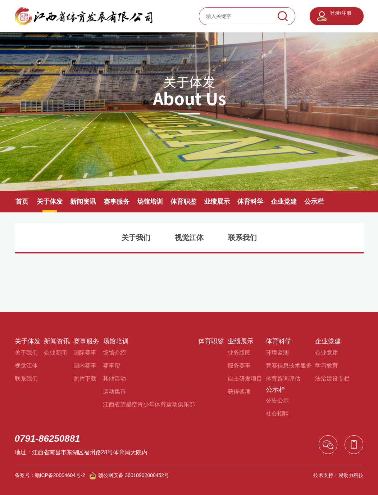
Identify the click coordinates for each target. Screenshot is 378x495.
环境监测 (277, 353)
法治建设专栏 (332, 378)
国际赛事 (84, 353)
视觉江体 (189, 238)
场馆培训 (150, 201)
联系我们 (242, 238)
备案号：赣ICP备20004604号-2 (50, 475)
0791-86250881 (47, 438)
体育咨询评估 (283, 378)
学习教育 (326, 366)
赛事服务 (116, 201)
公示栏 (314, 201)
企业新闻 (55, 353)
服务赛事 (239, 366)
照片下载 (84, 378)
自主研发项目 (245, 378)
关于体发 (50, 201)
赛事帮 (111, 366)
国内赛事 (84, 366)
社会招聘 (277, 413)
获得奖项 (239, 391)
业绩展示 (217, 201)
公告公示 (277, 400)
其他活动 (114, 378)
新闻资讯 (83, 201)
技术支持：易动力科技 (338, 475)
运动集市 (114, 391)
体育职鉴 (183, 201)
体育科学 (250, 201)
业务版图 (239, 353)
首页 (21, 201)
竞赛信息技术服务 (289, 366)
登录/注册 (340, 13)
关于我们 (136, 238)
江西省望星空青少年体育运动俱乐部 (149, 404)
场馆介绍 (114, 353)
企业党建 (284, 201)
